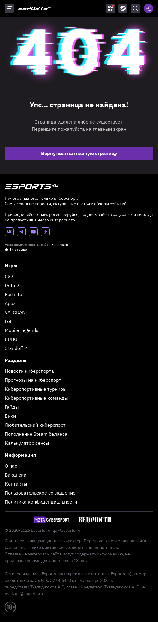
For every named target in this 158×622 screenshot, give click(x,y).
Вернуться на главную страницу (79, 153)
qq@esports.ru (66, 530)
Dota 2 (12, 285)
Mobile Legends (21, 330)
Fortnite (13, 294)
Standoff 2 (16, 348)
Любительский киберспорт (35, 425)
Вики (10, 416)
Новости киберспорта (29, 371)
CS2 (9, 276)
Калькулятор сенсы (27, 443)
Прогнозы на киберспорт (33, 380)
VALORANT (16, 312)
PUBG (11, 339)
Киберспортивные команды (36, 398)
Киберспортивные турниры (36, 389)
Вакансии (15, 474)
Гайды (12, 407)
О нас (11, 465)
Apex (10, 303)
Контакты (16, 483)
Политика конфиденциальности (41, 501)
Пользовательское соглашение (40, 492)
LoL (8, 321)
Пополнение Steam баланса (36, 434)
